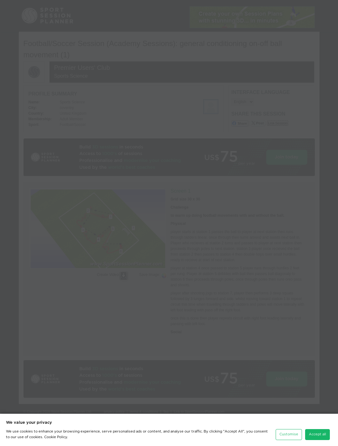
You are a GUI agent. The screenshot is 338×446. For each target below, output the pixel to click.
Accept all (317, 434)
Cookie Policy (55, 437)
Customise (288, 434)
